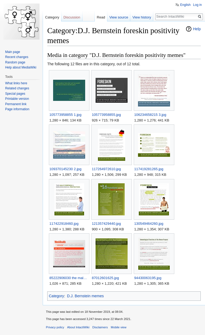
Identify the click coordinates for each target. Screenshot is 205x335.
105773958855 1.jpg (65, 115)
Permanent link (15, 104)
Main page (12, 52)
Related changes (17, 88)
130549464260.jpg (148, 224)
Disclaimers (100, 327)
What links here (16, 83)
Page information (17, 109)
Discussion (72, 17)
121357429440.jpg (106, 224)
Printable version (17, 99)
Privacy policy (55, 327)
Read (101, 17)
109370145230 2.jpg (65, 169)
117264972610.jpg (106, 169)
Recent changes (16, 57)
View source (118, 17)
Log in (197, 5)
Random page (15, 62)
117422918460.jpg (63, 224)
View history (141, 17)
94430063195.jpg (147, 278)
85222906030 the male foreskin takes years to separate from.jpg (69, 278)
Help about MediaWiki (20, 67)
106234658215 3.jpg (150, 115)
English (185, 5)
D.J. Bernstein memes (85, 296)
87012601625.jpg (105, 278)
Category (56, 296)
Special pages (15, 94)
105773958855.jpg (106, 115)
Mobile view (118, 327)
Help (197, 29)
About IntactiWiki (78, 327)
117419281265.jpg (148, 169)
